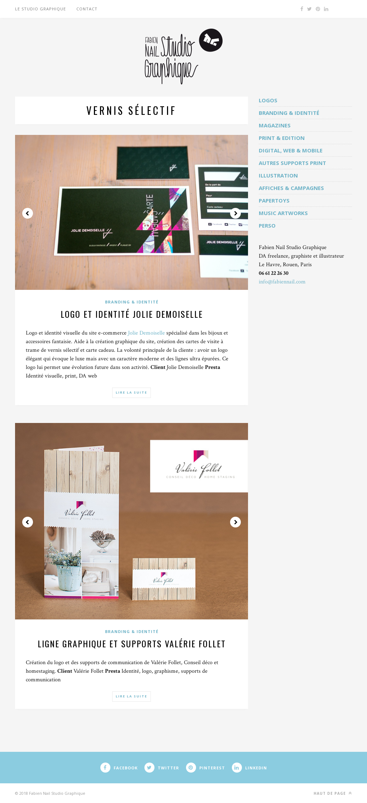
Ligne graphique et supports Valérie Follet (132, 643)
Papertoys (274, 200)
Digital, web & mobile (291, 150)
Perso (267, 225)
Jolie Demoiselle (146, 333)
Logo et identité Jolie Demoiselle (132, 313)
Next (235, 213)
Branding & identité (131, 302)
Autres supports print (292, 162)
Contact (86, 8)
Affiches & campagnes (291, 187)
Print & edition (282, 137)
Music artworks (283, 212)
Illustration (278, 175)
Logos (268, 100)
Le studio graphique (40, 8)
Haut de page (333, 793)
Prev (27, 213)
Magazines (275, 125)
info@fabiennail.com (282, 282)
